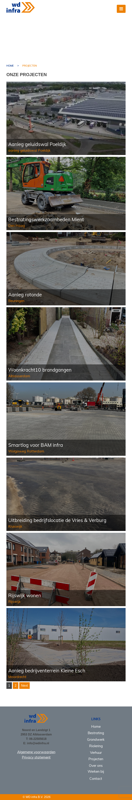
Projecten (95, 759)
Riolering (96, 746)
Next (24, 685)
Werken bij (96, 771)
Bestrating (96, 733)
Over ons (96, 765)
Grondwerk (95, 739)
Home (10, 65)
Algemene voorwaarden (36, 752)
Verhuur (96, 752)
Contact (95, 778)
